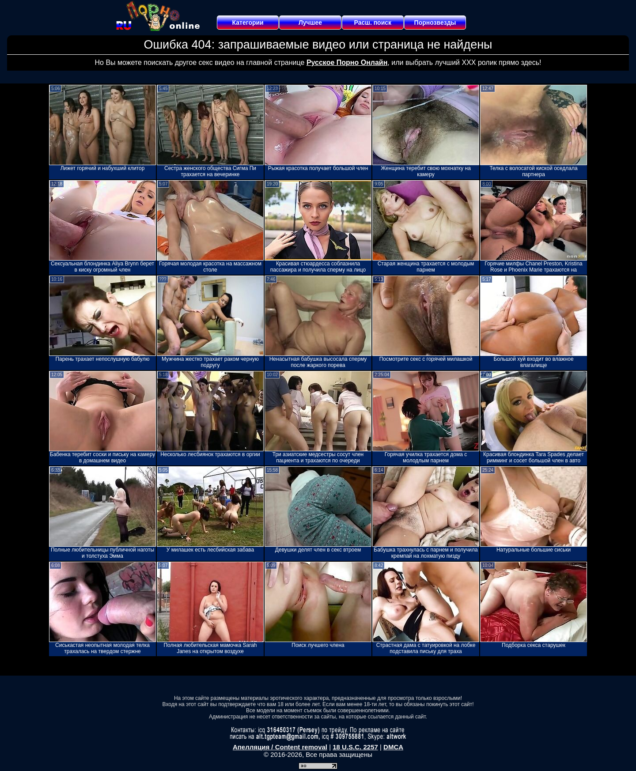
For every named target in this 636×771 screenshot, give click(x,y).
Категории (248, 22)
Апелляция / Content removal (280, 747)
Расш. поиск (372, 22)
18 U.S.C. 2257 (355, 747)
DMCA (393, 747)
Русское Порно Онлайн (347, 62)
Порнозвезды (435, 22)
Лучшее (310, 22)
